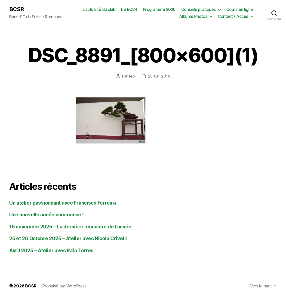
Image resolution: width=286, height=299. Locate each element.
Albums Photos (193, 16)
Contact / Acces (233, 16)
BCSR (16, 9)
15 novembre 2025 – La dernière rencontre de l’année (70, 227)
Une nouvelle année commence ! (46, 215)
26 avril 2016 (159, 76)
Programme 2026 (159, 9)
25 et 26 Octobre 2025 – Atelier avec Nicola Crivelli (68, 238)
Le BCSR (129, 9)
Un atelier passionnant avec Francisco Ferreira (62, 203)
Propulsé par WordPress (64, 285)
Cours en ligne (239, 9)
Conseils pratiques (198, 9)
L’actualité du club (99, 9)
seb (132, 76)
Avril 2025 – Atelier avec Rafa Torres (51, 250)
